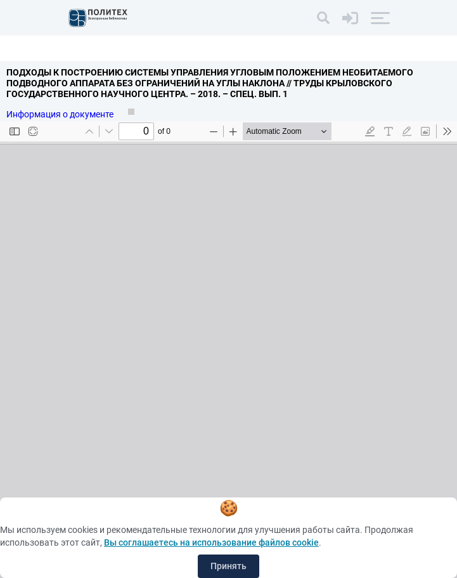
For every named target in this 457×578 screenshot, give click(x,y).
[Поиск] (323, 17)
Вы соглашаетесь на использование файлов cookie (211, 542)
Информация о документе (60, 114)
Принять (228, 566)
